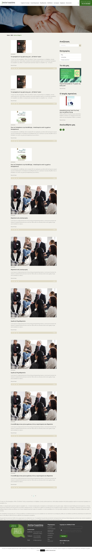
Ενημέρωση (62, 2)
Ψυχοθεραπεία (43, 2)
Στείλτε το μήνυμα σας (13, 526)
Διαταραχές (56, 2)
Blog (62, 54)
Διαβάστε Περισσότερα (50, 550)
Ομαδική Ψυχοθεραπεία (18, 321)
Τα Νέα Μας (63, 57)
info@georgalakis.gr (37, 540)
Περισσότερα (13, 65)
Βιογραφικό (50, 526)
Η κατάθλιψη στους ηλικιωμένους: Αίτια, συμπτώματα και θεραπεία (32, 424)
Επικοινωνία (69, 2)
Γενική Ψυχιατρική (35, 2)
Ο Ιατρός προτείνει (65, 59)
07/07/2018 (13, 54)
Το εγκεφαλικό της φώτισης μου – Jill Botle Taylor (26, 56)
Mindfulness (50, 2)
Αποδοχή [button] (42, 550)
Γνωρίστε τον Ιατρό (25, 2)
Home (8, 35)
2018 (12, 35)
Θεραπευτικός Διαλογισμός (19, 218)
